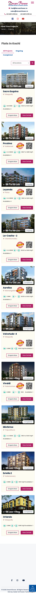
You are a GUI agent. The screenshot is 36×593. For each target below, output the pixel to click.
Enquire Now (12, 115)
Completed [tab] (8, 55)
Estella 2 (7, 473)
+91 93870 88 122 (11, 14)
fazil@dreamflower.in (19, 8)
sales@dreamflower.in (19, 11)
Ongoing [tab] (19, 51)
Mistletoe (8, 427)
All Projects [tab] (7, 51)
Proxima (7, 143)
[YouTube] (23, 19)
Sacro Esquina (10, 91)
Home (3, 29)
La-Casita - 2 (10, 235)
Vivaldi (6, 383)
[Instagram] (18, 19)
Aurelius (7, 287)
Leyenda (7, 189)
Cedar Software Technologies (24, 592)
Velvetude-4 (10, 333)
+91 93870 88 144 (26, 14)
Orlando (7, 516)
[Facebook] (13, 19)
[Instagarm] (17, 580)
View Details (26, 115)
